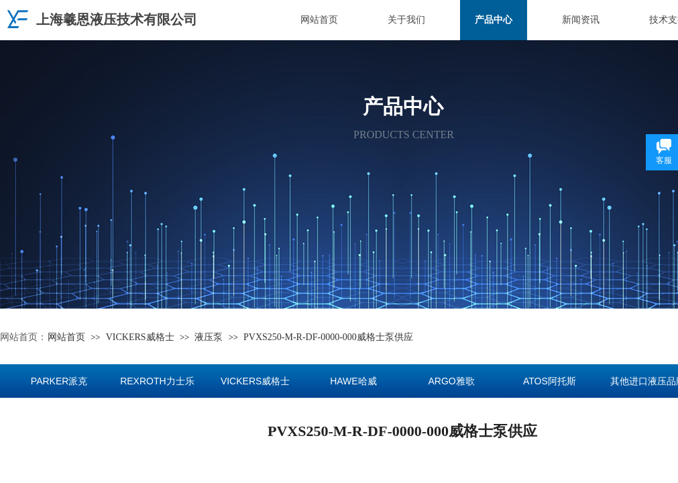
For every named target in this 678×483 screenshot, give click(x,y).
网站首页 (319, 20)
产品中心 (493, 20)
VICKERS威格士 (140, 337)
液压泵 (208, 337)
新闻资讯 (581, 20)
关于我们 (406, 20)
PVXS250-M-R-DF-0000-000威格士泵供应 (328, 337)
